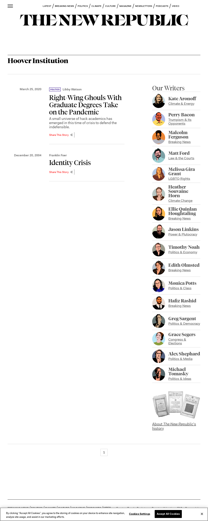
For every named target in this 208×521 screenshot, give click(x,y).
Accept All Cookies (168, 514)
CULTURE (110, 6)
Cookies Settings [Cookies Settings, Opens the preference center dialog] (139, 514)
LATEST (47, 6)
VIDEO (175, 6)
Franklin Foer (58, 155)
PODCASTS (162, 6)
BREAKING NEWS (64, 6)
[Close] (202, 514)
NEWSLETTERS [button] (143, 6)
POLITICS (83, 6)
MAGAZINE (125, 6)
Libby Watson (72, 89)
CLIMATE (96, 6)
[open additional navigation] (10, 6)
